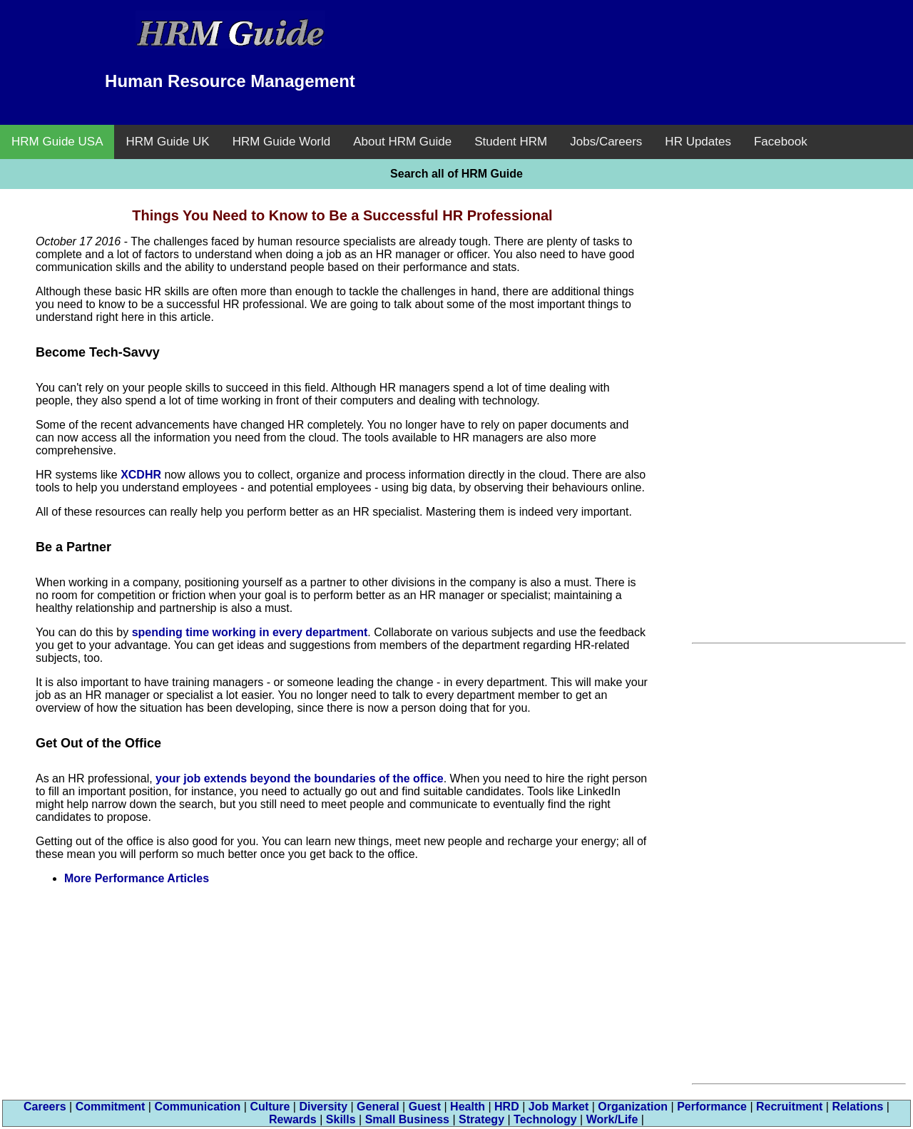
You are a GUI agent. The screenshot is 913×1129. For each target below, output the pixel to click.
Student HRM (510, 141)
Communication (197, 1106)
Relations (857, 1106)
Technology (545, 1119)
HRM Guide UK (167, 141)
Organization (633, 1106)
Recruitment (789, 1106)
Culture (270, 1106)
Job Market (558, 1106)
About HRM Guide (402, 141)
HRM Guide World (282, 141)
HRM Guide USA (57, 141)
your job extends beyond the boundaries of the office (299, 778)
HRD (506, 1106)
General (378, 1106)
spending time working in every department (250, 632)
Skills (341, 1119)
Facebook (780, 141)
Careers (45, 1106)
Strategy (481, 1119)
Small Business (407, 1119)
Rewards (293, 1119)
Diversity (323, 1106)
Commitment (111, 1106)
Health (467, 1106)
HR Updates (698, 141)
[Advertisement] (683, 46)
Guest (425, 1106)
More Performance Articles (136, 878)
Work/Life (612, 1119)
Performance (712, 1106)
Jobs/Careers (606, 141)
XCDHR (141, 475)
